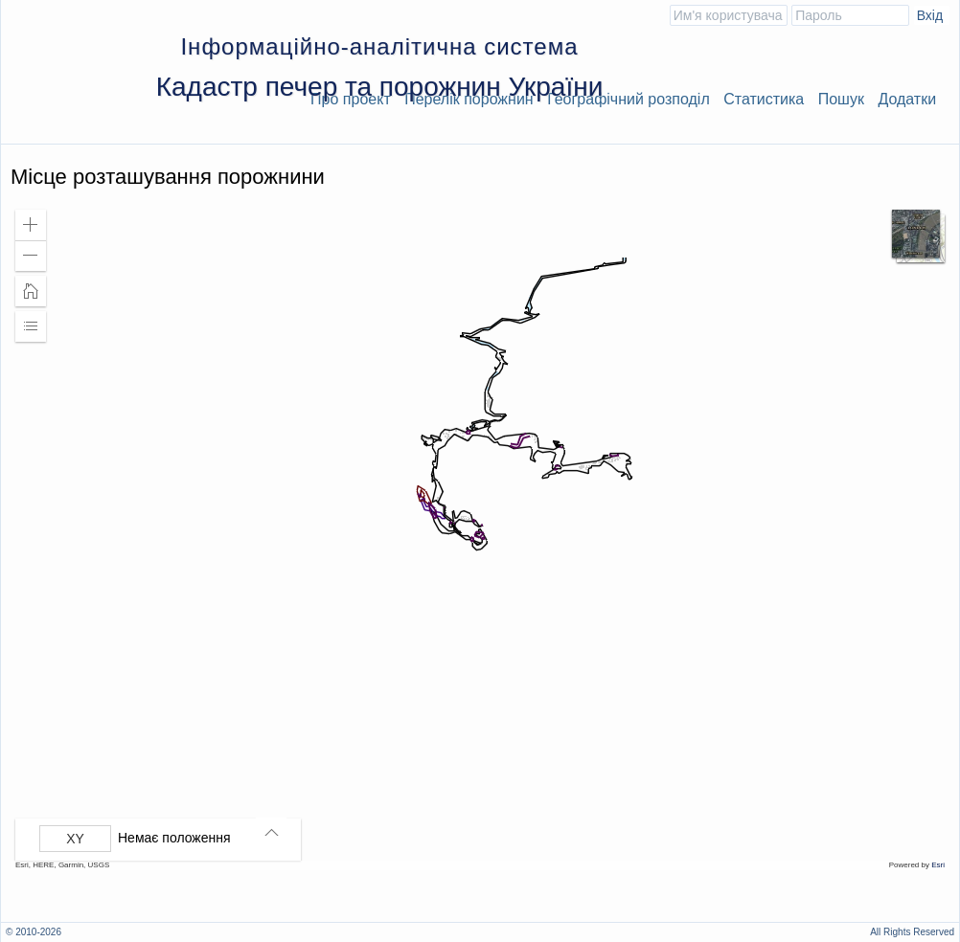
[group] (163, 839)
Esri (938, 865)
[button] (30, 225)
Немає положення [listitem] (174, 837)
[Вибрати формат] (75, 838)
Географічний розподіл (628, 99)
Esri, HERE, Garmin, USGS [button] (62, 865)
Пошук (841, 99)
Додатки (907, 99)
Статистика (763, 99)
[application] (480, 535)
